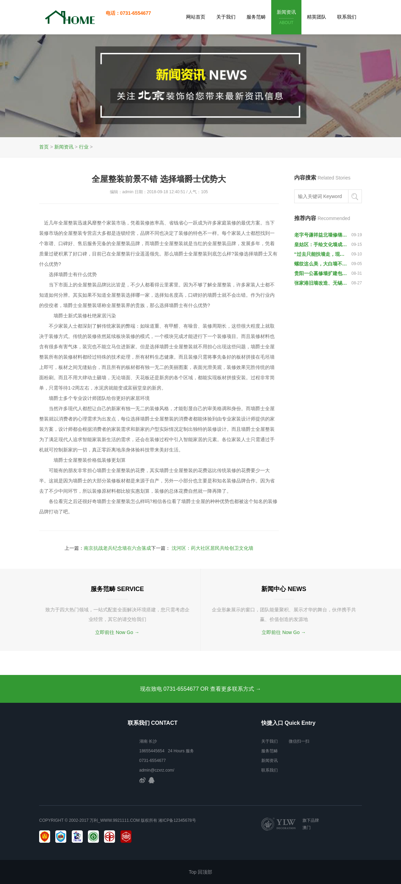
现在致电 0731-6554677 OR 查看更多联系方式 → (200, 689)
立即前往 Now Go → (117, 632)
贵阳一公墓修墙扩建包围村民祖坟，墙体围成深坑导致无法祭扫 (321, 273)
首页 (44, 147)
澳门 (306, 827)
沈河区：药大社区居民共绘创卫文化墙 (212, 548)
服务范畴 (256, 17)
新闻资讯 (286, 17)
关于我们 (226, 17)
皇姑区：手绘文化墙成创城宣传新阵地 (321, 244)
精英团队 (316, 17)
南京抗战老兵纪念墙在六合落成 (117, 548)
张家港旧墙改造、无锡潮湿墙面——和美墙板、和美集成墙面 (321, 283)
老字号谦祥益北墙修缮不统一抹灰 (321, 235)
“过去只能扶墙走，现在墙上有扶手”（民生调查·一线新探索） (321, 254)
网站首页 (195, 17)
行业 (84, 147)
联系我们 (346, 17)
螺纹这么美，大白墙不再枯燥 (321, 263)
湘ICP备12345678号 (177, 820)
